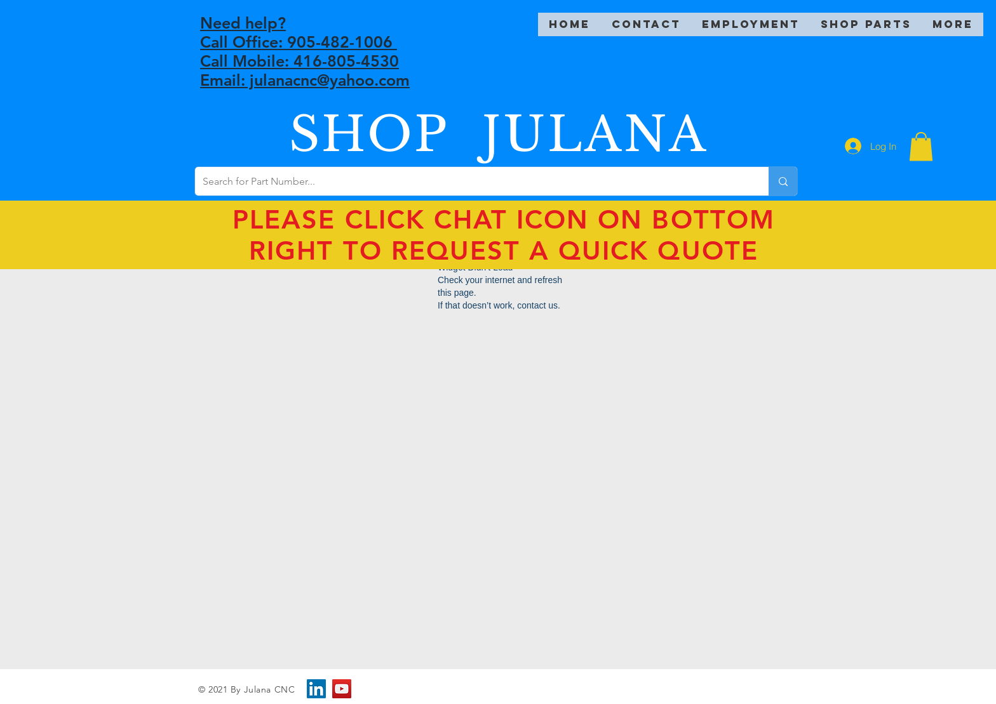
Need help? (243, 22)
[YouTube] (341, 688)
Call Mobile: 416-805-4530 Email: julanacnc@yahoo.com (305, 70)
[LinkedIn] (316, 688)
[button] (921, 146)
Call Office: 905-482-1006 (298, 41)
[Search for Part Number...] (472, 181)
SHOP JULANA (498, 134)
